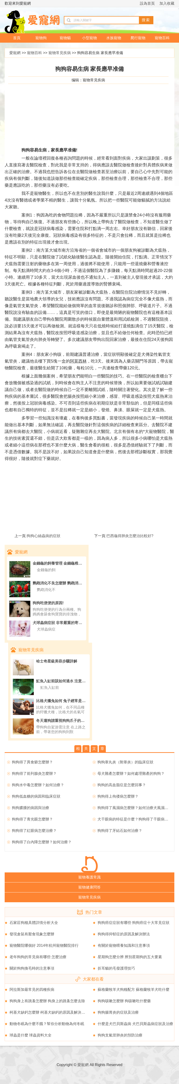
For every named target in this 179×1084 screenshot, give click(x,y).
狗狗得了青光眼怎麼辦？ (32, 819)
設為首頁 (147, 3)
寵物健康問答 (89, 887)
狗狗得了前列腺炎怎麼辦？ (34, 773)
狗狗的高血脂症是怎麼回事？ (121, 785)
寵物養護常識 (89, 877)
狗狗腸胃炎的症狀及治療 (118, 1012)
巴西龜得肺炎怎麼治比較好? (130, 536)
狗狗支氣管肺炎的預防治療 (120, 1035)
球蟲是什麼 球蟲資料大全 (31, 1035)
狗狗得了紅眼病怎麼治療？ (34, 831)
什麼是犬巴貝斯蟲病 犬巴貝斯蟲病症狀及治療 (135, 1024)
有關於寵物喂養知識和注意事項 (124, 945)
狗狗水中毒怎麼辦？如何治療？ (38, 785)
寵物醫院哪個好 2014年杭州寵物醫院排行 (44, 945)
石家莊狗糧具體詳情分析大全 (34, 923)
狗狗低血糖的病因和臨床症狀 (36, 796)
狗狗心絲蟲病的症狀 (43, 536)
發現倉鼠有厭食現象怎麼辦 (32, 934)
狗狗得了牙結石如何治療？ (119, 831)
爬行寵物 (138, 38)
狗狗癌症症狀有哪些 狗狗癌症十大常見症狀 (133, 923)
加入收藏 (166, 3)
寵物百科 (162, 38)
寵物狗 (41, 38)
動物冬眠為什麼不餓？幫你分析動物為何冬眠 (47, 1024)
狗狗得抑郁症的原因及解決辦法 (124, 934)
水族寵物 (113, 38)
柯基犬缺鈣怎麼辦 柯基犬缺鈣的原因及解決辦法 (49, 1012)
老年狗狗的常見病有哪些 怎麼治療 (38, 957)
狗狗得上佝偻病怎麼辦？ (117, 796)
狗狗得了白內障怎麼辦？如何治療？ (42, 842)
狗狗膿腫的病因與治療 (30, 808)
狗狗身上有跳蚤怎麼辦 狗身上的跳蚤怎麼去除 (47, 1001)
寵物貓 (65, 38)
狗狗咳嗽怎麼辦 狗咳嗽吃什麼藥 (124, 1001)
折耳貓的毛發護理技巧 (116, 968)
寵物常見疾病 (59, 53)
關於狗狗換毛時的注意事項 (32, 968)
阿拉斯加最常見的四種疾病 (32, 989)
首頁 (17, 38)
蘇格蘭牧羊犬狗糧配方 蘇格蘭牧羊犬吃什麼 (133, 989)
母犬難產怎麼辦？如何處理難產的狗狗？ (131, 773)
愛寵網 (15, 53)
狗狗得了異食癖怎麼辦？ (32, 762)
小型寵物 (89, 38)
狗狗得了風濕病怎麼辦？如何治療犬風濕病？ (134, 808)
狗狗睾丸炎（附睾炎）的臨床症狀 (125, 762)
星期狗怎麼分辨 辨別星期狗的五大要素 (130, 957)
